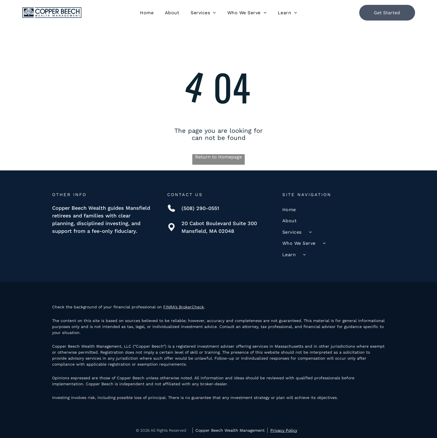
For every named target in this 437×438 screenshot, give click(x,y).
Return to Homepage (218, 157)
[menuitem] (146, 12)
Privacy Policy (283, 430)
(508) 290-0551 (200, 208)
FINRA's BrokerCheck (183, 307)
